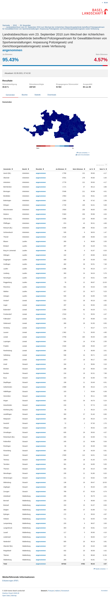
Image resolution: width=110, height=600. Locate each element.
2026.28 (16, 593)
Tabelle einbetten (100, 569)
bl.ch (106, 2)
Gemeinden (10, 95)
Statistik (38, 95)
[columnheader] (11, 169)
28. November (25, 25)
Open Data (6, 595)
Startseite (6, 25)
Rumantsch (65, 591)
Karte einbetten (83, 153)
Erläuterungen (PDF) (10, 581)
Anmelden (104, 590)
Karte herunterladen (83, 155)
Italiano (57, 591)
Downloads (52, 95)
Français (51, 591)
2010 (15, 25)
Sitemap (14, 595)
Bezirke (24, 95)
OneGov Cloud (7, 593)
